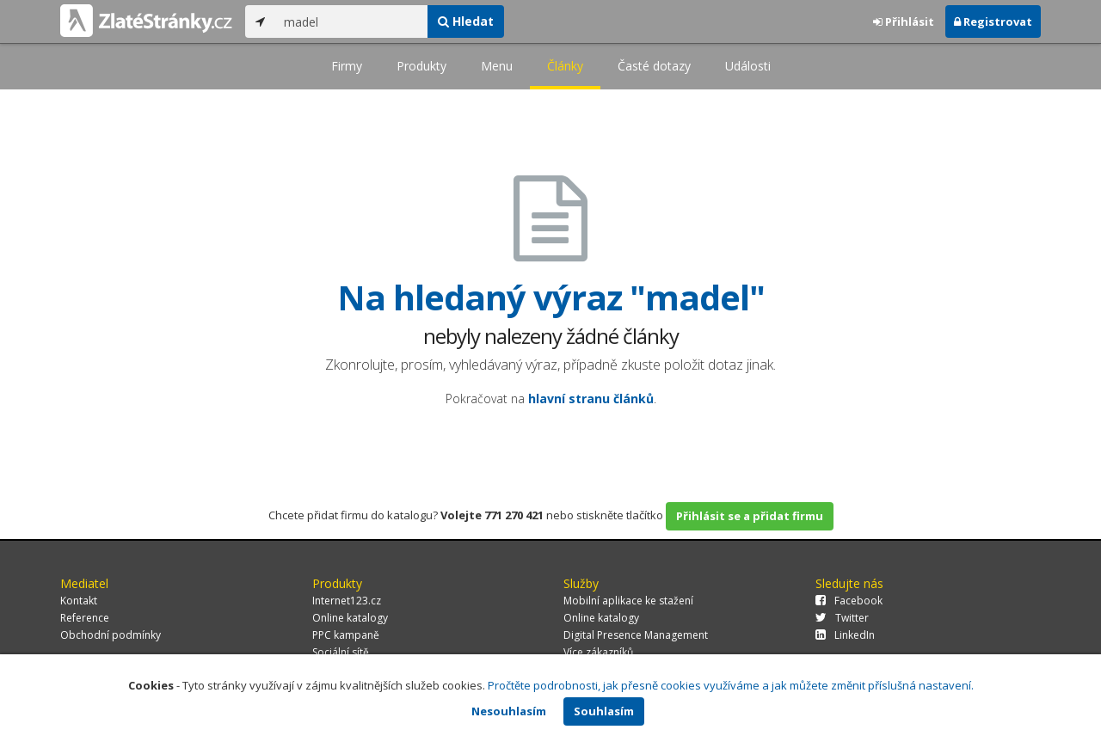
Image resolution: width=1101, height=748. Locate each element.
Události (748, 66)
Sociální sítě (340, 652)
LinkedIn (845, 635)
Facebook (849, 600)
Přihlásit (903, 21)
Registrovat (993, 21)
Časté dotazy (654, 66)
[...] (351, 21)
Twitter (842, 617)
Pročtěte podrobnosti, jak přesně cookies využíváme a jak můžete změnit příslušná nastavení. (731, 685)
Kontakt (78, 600)
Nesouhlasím (508, 711)
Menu (497, 66)
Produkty (421, 66)
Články (565, 66)
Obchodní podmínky (110, 635)
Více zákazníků (598, 652)
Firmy (346, 66)
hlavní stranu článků (591, 398)
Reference (84, 617)
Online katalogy (350, 617)
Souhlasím (604, 711)
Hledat (466, 21)
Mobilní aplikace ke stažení (628, 600)
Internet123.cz (346, 600)
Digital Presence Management (635, 635)
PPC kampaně (345, 635)
